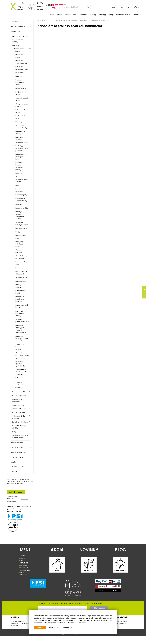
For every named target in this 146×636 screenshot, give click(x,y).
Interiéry (93, 15)
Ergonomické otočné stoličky (21, 199)
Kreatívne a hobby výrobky (19, 427)
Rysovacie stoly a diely (21, 263)
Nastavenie (53, 628)
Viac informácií (80, 623)
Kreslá (17, 185)
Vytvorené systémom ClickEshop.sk (73, 635)
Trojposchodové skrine (21, 99)
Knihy (14, 432)
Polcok (17, 378)
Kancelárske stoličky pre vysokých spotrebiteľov (20, 329)
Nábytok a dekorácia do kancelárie (19, 385)
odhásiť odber (13, 496)
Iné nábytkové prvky (20, 237)
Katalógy (102, 15)
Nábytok (15, 45)
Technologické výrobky (17, 40)
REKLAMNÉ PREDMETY (18, 27)
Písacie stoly (20, 73)
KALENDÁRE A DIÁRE (17, 467)
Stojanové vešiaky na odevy (21, 223)
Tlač (74, 15)
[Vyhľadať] (57, 7)
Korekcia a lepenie (19, 409)
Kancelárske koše (21, 268)
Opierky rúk (19, 204)
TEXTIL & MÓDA (16, 31)
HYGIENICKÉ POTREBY (18, 448)
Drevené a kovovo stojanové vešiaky (19, 166)
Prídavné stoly (20, 88)
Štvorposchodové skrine (21, 105)
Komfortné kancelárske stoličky (19, 313)
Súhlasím (40, 628)
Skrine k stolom (21, 278)
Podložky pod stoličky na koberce (20, 156)
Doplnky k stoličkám (19, 190)
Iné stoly (18, 173)
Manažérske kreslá (19, 56)
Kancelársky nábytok (19, 50)
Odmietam (67, 628)
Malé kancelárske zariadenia (18, 417)
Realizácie (83, 15)
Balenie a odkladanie (20, 422)
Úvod (52, 15)
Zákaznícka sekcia (123, 15)
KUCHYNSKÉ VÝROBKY (18, 452)
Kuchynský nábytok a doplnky (19, 244)
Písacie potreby (18, 405)
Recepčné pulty (21, 195)
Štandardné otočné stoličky (21, 126)
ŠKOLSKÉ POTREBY (17, 443)
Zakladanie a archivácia (17, 400)
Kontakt (136, 15)
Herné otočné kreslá (20, 292)
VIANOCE (14, 472)
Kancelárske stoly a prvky (21, 306)
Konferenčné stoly (20, 117)
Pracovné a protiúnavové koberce (20, 299)
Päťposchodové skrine (21, 111)
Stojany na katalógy (19, 251)
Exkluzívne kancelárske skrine (19, 82)
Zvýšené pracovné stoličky (22, 320)
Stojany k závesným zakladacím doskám (19, 215)
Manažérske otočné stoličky (21, 62)
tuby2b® (14, 462)
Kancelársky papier (19, 395)
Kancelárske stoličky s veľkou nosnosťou (21, 338)
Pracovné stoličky (21, 208)
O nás (59, 15)
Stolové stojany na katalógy (21, 257)
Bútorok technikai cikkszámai (21, 272)
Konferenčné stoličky (20, 132)
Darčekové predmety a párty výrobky (20, 436)
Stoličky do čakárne (19, 286)
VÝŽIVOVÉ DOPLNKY (18, 457)
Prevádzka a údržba (19, 392)
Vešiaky (18, 232)
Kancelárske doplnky (19, 412)
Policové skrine (20, 281)
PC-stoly (18, 122)
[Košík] (136, 7)
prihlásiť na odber (16, 492)
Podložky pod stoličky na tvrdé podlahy (21, 148)
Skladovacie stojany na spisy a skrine (21, 179)
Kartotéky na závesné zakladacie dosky (21, 139)
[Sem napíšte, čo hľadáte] (75, 7)
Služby (67, 15)
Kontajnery (19, 76)
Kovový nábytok (21, 228)
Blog (111, 15)
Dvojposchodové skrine (21, 93)
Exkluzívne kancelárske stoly (21, 68)
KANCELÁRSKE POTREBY (19, 36)
